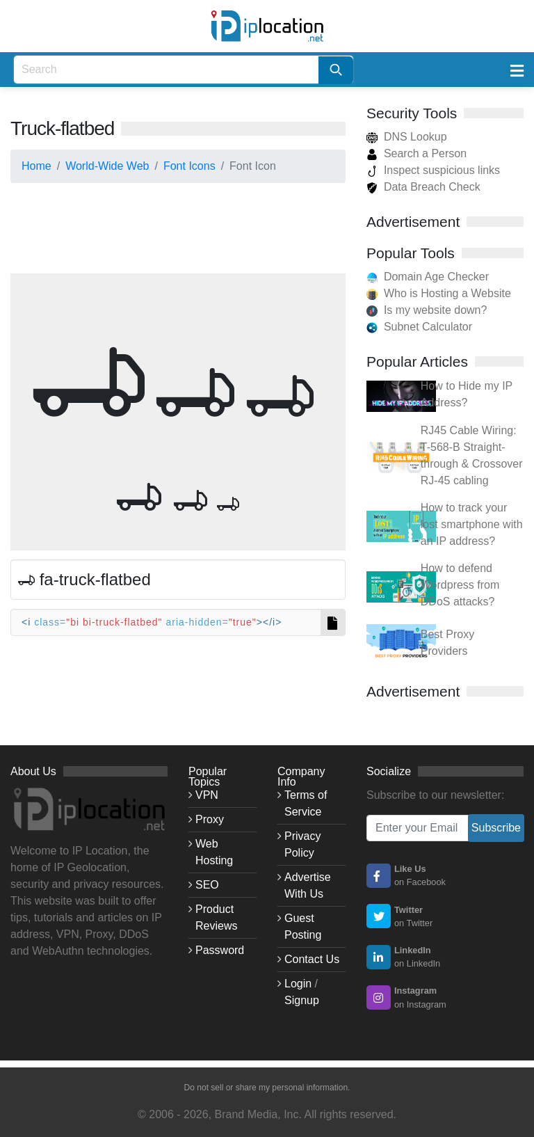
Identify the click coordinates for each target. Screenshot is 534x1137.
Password (219, 950)
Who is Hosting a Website (447, 293)
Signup (301, 1000)
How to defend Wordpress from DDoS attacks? (460, 584)
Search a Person (416, 153)
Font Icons (189, 166)
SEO (207, 885)
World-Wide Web (107, 166)
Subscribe (496, 828)
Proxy (209, 819)
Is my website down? (435, 310)
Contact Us (311, 959)
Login (298, 983)
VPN (206, 795)
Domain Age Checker (436, 277)
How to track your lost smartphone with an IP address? (472, 524)
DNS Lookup (406, 137)
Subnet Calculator (428, 327)
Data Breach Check (423, 187)
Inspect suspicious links (433, 170)
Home (36, 166)
